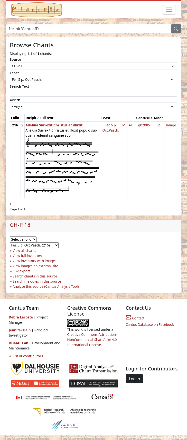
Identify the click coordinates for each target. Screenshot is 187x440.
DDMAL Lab (18, 343)
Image (171, 125)
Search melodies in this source (37, 281)
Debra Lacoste (21, 317)
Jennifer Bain (20, 330)
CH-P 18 (20, 225)
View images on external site (35, 266)
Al (130, 125)
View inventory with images (34, 260)
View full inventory (27, 255)
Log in (134, 378)
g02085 (144, 125)
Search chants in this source (35, 276)
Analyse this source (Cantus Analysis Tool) (46, 286)
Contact (135, 318)
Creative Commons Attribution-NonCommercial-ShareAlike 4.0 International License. (92, 339)
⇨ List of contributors (26, 356)
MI (124, 125)
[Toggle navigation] (169, 10)
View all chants (24, 250)
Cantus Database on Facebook (150, 324)
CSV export (21, 271)
